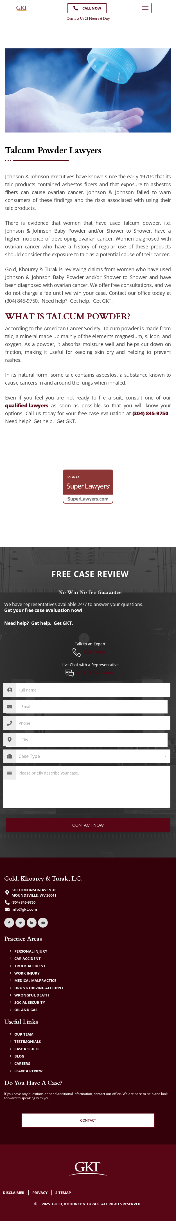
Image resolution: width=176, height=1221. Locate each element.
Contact (88, 1120)
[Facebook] (9, 923)
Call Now (89, 652)
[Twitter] (20, 923)
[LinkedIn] (32, 923)
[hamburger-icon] (145, 8)
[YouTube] (43, 923)
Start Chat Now (89, 673)
